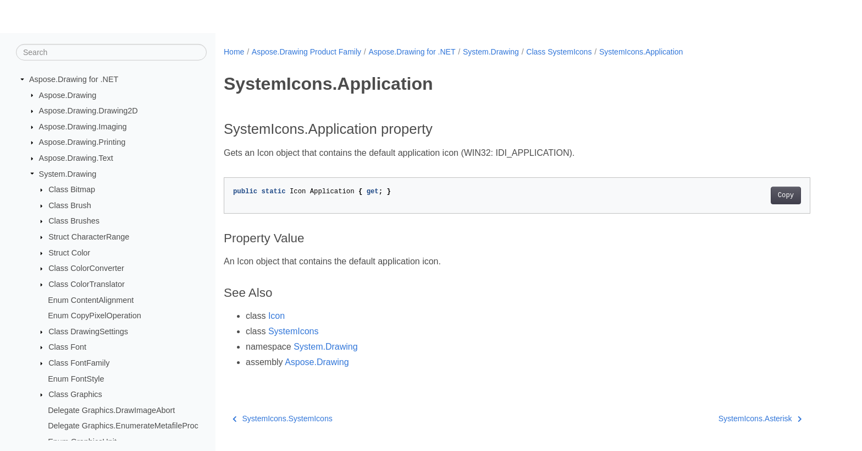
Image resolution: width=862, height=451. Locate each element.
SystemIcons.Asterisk (760, 418)
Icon (276, 315)
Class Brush (69, 205)
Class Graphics (75, 394)
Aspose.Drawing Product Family (306, 51)
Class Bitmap (71, 189)
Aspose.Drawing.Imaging (83, 126)
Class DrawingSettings (88, 331)
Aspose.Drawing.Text (76, 158)
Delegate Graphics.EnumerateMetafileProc (123, 425)
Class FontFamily (78, 362)
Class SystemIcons (559, 51)
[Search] (111, 52)
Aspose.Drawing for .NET (73, 79)
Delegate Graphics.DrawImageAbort (111, 410)
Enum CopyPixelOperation (94, 315)
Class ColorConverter (86, 268)
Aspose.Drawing (68, 94)
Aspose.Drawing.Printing (82, 142)
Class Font (67, 347)
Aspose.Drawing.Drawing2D (88, 110)
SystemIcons (293, 331)
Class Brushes (74, 220)
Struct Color (69, 252)
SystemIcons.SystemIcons (283, 418)
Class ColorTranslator (86, 284)
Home (234, 51)
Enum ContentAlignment (91, 299)
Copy (786, 195)
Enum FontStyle (76, 378)
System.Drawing (68, 173)
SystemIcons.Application (641, 51)
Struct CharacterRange (88, 236)
